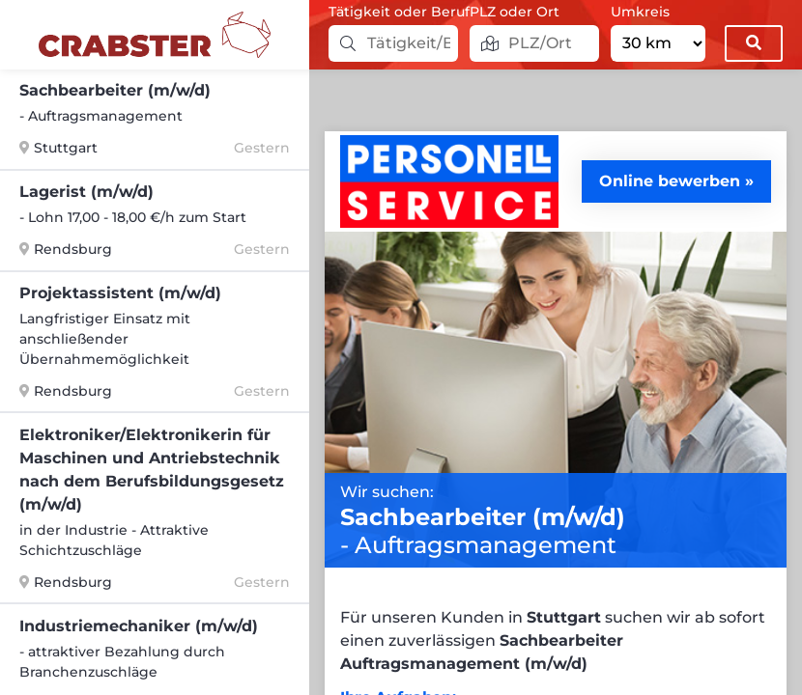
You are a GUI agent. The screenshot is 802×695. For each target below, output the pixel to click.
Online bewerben (669, 181)
